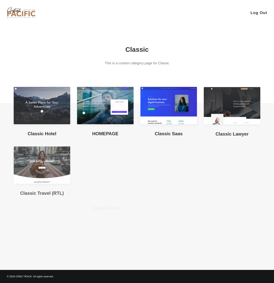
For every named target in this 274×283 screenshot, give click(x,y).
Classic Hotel (42, 133)
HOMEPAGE (105, 133)
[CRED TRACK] (21, 12)
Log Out (258, 12)
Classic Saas (169, 135)
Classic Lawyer (232, 141)
